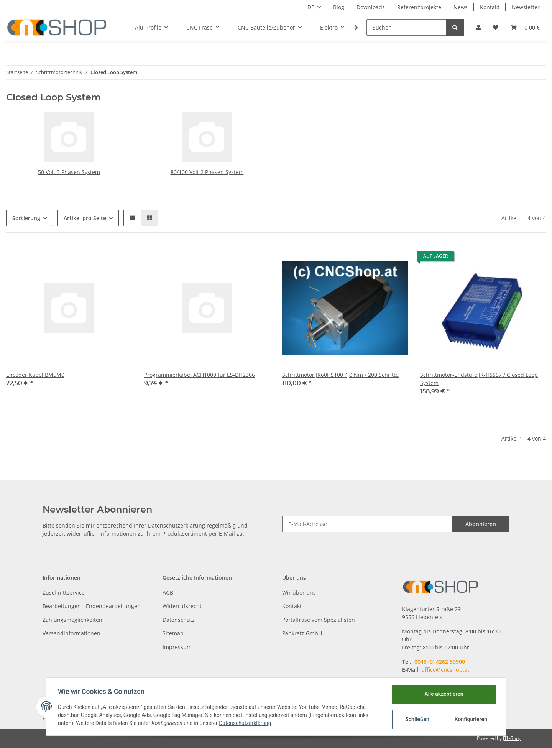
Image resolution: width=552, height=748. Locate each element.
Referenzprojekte (419, 7)
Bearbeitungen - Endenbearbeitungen (92, 606)
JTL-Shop (512, 738)
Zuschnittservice (64, 592)
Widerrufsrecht (182, 606)
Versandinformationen (71, 633)
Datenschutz (179, 619)
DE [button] (310, 7)
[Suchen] (406, 27)
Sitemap (173, 633)
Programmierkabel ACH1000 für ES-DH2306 (199, 374)
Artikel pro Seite (85, 218)
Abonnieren (480, 524)
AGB (168, 592)
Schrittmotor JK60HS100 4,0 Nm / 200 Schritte (340, 374)
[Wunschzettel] (495, 27)
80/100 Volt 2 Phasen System (207, 172)
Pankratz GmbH (302, 633)
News (460, 7)
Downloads (370, 7)
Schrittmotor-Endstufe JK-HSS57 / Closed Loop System (479, 378)
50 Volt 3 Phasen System (69, 172)
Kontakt (489, 7)
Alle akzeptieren (443, 694)
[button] (478, 27)
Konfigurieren (470, 719)
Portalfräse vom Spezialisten (318, 619)
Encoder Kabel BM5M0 (35, 374)
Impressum (177, 647)
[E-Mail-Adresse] (367, 524)
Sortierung (26, 218)
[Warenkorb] (525, 27)
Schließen (416, 719)
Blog (338, 7)
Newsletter (526, 7)
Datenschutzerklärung (176, 525)
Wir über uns (299, 592)
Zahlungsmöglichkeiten (72, 619)
